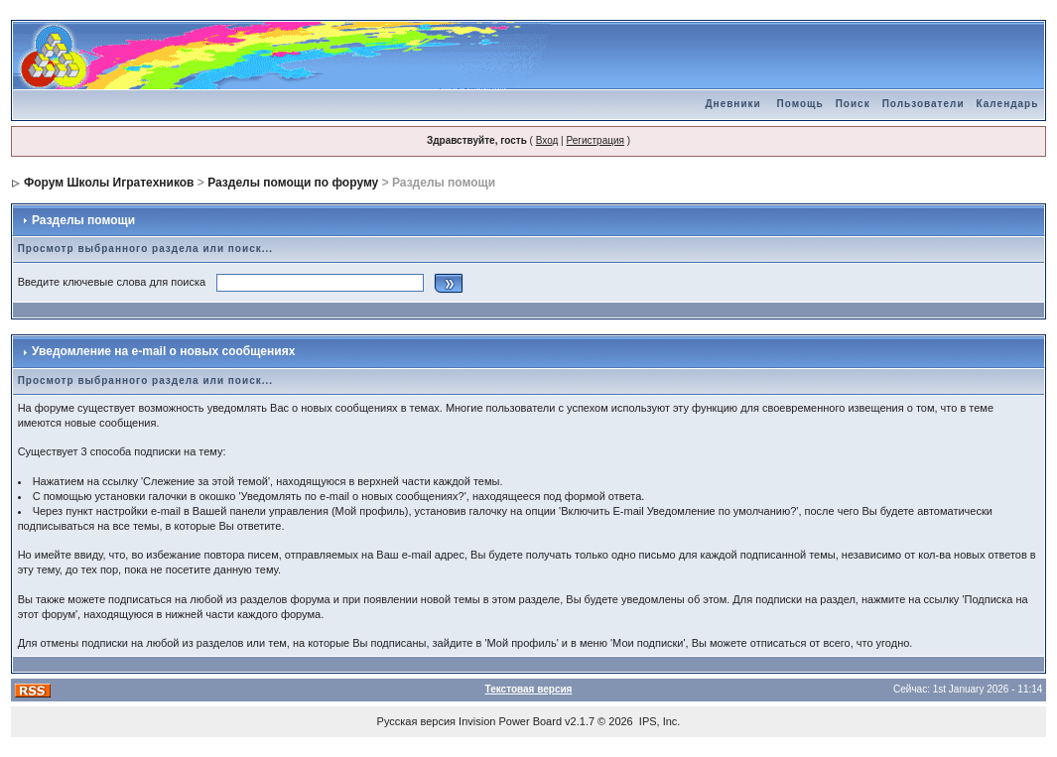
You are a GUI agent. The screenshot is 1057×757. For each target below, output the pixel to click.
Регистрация (594, 140)
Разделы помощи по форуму (292, 182)
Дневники (733, 103)
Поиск (853, 103)
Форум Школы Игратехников (109, 182)
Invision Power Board (510, 721)
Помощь (800, 103)
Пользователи (923, 103)
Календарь (1008, 103)
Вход (547, 140)
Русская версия (416, 721)
